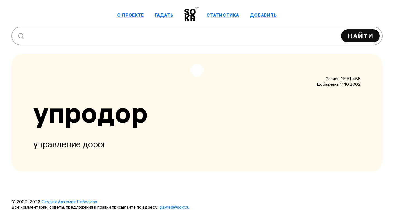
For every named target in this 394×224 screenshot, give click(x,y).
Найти (360, 36)
